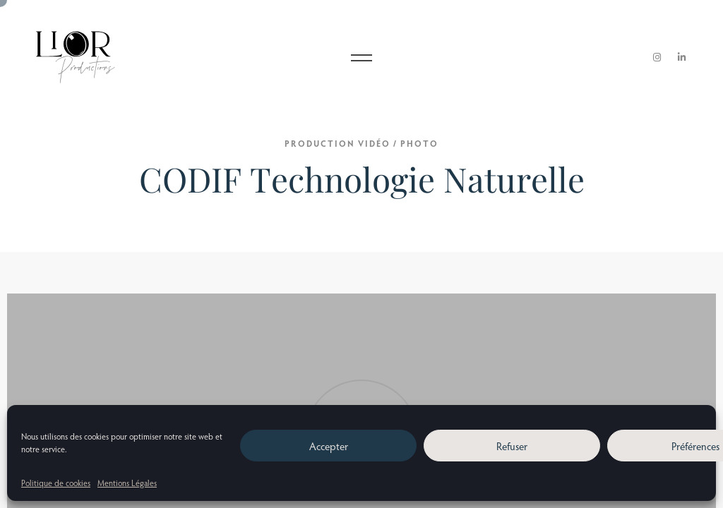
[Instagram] (657, 57)
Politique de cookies (55, 482)
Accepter (328, 446)
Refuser (511, 446)
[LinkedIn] (682, 57)
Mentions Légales (127, 482)
